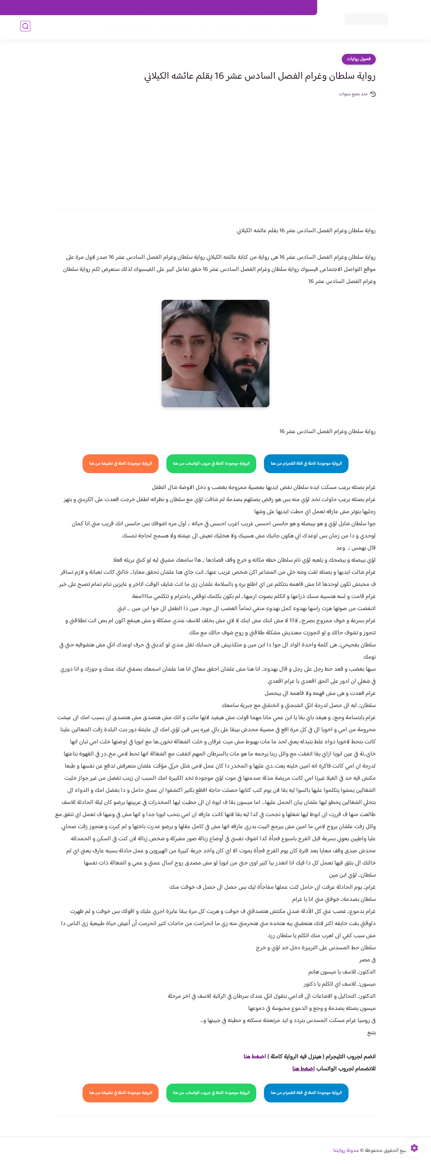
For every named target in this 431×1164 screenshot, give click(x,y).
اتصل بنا (302, 8)
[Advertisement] (215, 149)
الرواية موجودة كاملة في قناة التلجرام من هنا (306, 463)
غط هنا (251, 1057)
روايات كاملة (260, 27)
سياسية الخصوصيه (174, 8)
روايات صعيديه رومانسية (182, 27)
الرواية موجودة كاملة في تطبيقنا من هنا (120, 463)
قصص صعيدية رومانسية (125, 27)
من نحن (246, 8)
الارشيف (143, 8)
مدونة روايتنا (346, 1150)
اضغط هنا (303, 1069)
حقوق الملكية (274, 8)
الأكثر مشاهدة (228, 27)
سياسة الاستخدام (215, 8)
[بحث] (25, 27)
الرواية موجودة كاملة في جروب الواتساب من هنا (211, 463)
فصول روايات (359, 59)
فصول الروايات (294, 27)
